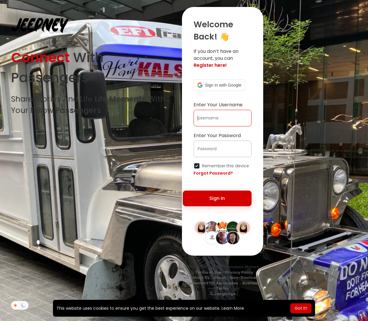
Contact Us (198, 277)
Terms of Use (208, 272)
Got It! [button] (301, 308)
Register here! (210, 65)
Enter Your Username (218, 104)
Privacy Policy (239, 272)
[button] (219, 85)
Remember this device (225, 166)
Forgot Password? (213, 173)
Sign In (217, 198)
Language (222, 294)
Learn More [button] (233, 308)
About (220, 277)
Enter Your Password (217, 135)
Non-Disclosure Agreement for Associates (223, 280)
